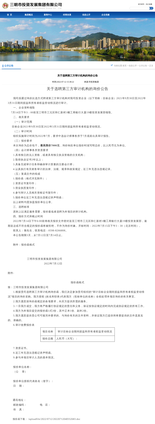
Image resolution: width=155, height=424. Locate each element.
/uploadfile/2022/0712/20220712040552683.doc (54, 419)
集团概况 (29, 15)
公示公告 (143, 66)
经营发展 (67, 15)
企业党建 (105, 15)
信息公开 (86, 15)
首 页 (9, 15)
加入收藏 (149, 4)
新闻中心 (48, 15)
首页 (125, 66)
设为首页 (141, 4)
